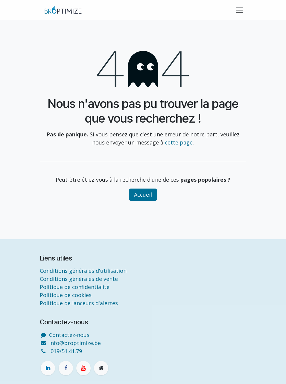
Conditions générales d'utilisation (83, 270)
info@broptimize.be (75, 343)
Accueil (143, 194)
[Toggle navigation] (239, 10)
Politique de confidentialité (74, 286)
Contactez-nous (69, 334)
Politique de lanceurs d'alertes (79, 303)
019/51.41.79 (66, 351)
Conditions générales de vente (79, 278)
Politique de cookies (66, 295)
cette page (179, 142)
